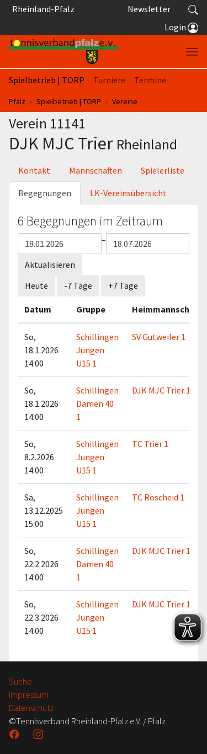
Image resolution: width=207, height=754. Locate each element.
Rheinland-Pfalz (42, 8)
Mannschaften (95, 170)
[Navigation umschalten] (192, 51)
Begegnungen (44, 192)
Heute (36, 285)
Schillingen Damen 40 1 (97, 403)
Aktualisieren (50, 264)
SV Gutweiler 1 (158, 336)
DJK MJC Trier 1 (161, 390)
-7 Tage (78, 285)
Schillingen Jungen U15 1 (97, 350)
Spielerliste (162, 170)
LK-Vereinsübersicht (128, 192)
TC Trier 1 (150, 443)
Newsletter (149, 8)
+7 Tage (123, 285)
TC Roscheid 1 (158, 497)
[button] (193, 9)
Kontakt (34, 170)
